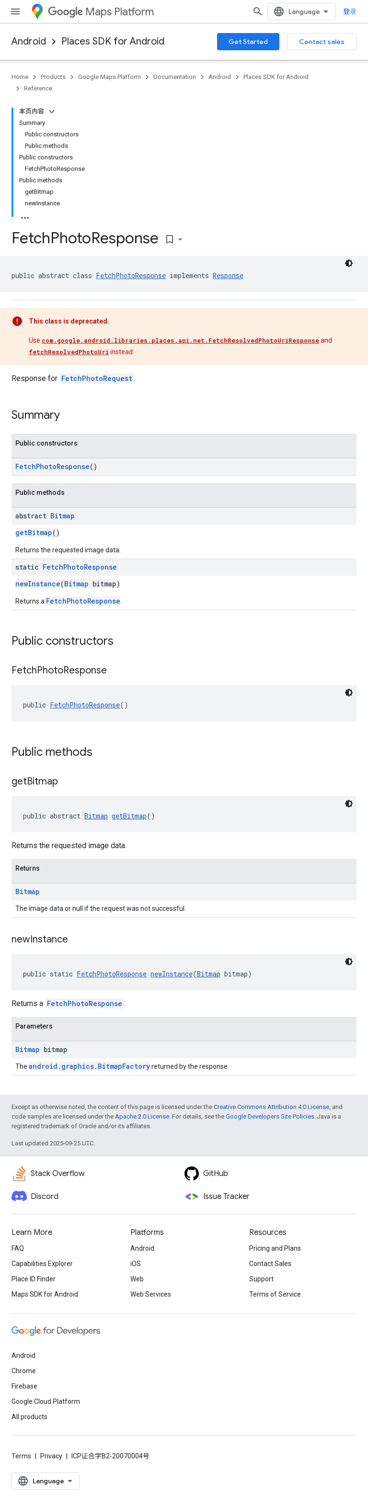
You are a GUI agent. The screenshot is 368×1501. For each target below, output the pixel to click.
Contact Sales (270, 1263)
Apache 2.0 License (142, 1116)
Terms (21, 1456)
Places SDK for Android (112, 41)
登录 (349, 11)
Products (53, 76)
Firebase (24, 1386)
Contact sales (322, 41)
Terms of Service (275, 1294)
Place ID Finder (34, 1279)
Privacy (51, 1456)
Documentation (174, 76)
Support (261, 1279)
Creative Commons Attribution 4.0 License (271, 1106)
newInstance (37, 583)
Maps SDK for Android (45, 1294)
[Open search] (258, 11)
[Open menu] (15, 11)
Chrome (24, 1371)
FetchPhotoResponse (131, 275)
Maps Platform (101, 11)
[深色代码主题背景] (348, 263)
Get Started (248, 41)
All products (29, 1417)
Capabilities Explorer (42, 1263)
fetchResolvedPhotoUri (69, 352)
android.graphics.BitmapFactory (89, 1066)
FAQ (18, 1248)
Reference (38, 88)
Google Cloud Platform (46, 1401)
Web (137, 1279)
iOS (135, 1263)
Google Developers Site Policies (270, 1116)
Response (228, 275)
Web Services (150, 1294)
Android (29, 41)
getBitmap (33, 532)
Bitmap (62, 515)
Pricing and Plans (275, 1248)
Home (20, 76)
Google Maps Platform (109, 76)
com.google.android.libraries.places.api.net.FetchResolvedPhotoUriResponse (180, 340)
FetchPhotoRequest (96, 378)
